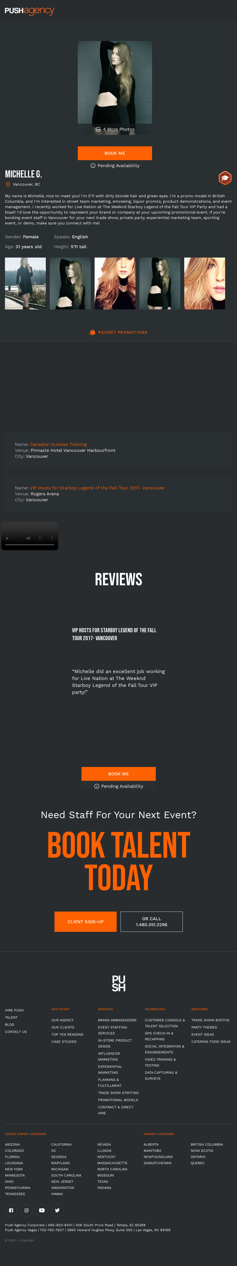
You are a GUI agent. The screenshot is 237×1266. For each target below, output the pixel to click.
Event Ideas (202, 1034)
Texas (102, 1181)
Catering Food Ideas (211, 1042)
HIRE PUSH (14, 1010)
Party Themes (204, 1027)
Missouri (105, 1175)
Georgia (58, 1157)
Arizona (12, 1144)
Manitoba (152, 1151)
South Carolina (66, 1175)
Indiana (104, 1188)
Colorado (14, 1151)
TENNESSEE (15, 1194)
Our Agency (63, 1020)
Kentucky (106, 1157)
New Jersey (62, 1181)
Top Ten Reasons (67, 1034)
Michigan (59, 1169)
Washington (62, 1188)
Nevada (104, 1144)
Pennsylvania (17, 1188)
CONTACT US (16, 1032)
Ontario (198, 1157)
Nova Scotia (202, 1151)
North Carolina (112, 1169)
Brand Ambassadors (117, 1020)
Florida (12, 1157)
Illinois (104, 1151)
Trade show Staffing (118, 1093)
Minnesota (15, 1175)
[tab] (118, 335)
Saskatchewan (157, 1163)
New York (14, 1169)
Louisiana (14, 1163)
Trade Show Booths (210, 1020)
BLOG (9, 1024)
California (61, 1144)
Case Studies (64, 1042)
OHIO (9, 1181)
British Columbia (207, 1144)
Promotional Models (118, 1100)
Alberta (151, 1144)
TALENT (11, 1017)
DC (53, 1151)
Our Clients (63, 1027)
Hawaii (57, 1194)
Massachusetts (112, 1163)
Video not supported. (29, 536)
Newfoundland (158, 1157)
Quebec (198, 1163)
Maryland (60, 1163)
